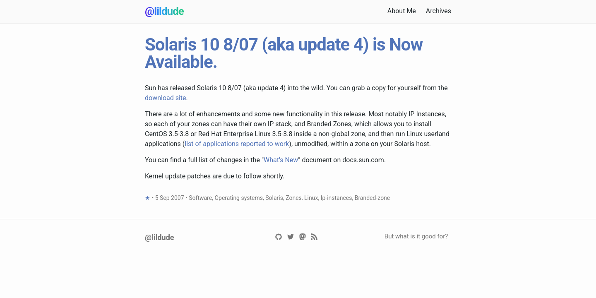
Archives (438, 11)
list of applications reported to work (237, 144)
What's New (281, 160)
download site (165, 98)
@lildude (164, 11)
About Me (401, 11)
